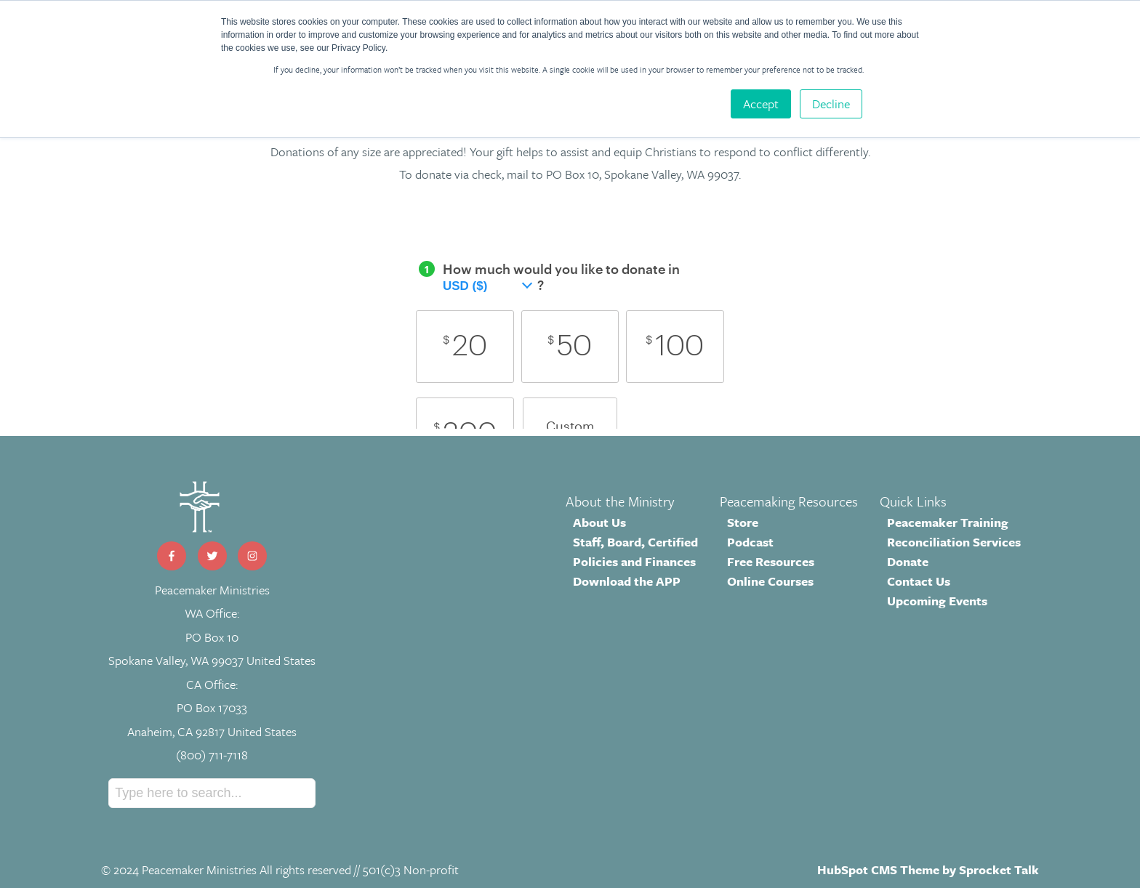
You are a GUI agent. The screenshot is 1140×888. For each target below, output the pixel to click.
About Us (599, 522)
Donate (907, 561)
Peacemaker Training (947, 522)
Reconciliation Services (954, 542)
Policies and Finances (634, 561)
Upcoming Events (937, 601)
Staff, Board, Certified (635, 542)
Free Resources (770, 561)
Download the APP (627, 581)
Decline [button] (831, 103)
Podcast (750, 542)
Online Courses (770, 581)
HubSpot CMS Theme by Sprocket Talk (928, 869)
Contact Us (918, 581)
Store (742, 522)
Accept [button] (761, 103)
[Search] (212, 793)
